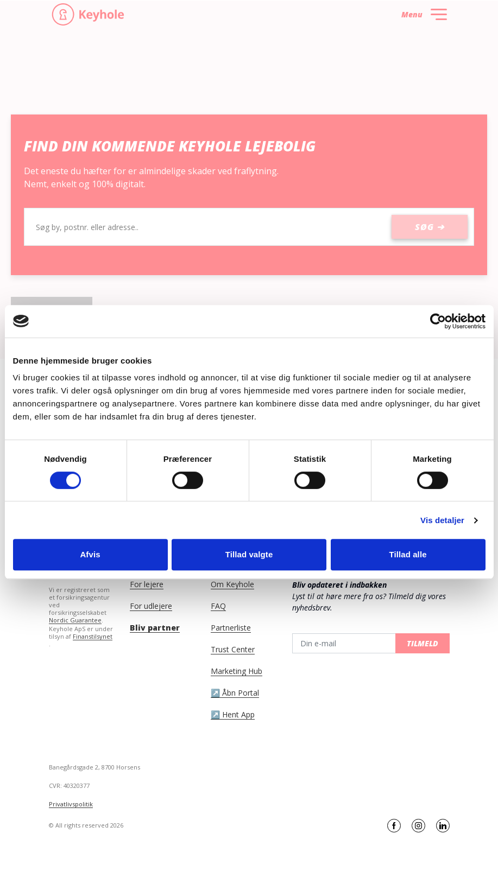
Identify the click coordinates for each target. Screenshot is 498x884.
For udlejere (151, 606)
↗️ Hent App (233, 715)
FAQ (218, 606)
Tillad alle (407, 554)
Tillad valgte (249, 554)
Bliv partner (155, 628)
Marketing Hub (236, 671)
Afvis (90, 554)
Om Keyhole (232, 584)
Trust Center (233, 649)
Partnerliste (231, 628)
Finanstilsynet (92, 636)
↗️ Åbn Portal (235, 693)
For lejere (146, 584)
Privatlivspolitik (71, 804)
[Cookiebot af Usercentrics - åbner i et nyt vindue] (438, 321)
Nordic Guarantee (75, 620)
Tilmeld (422, 643)
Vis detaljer (442, 520)
